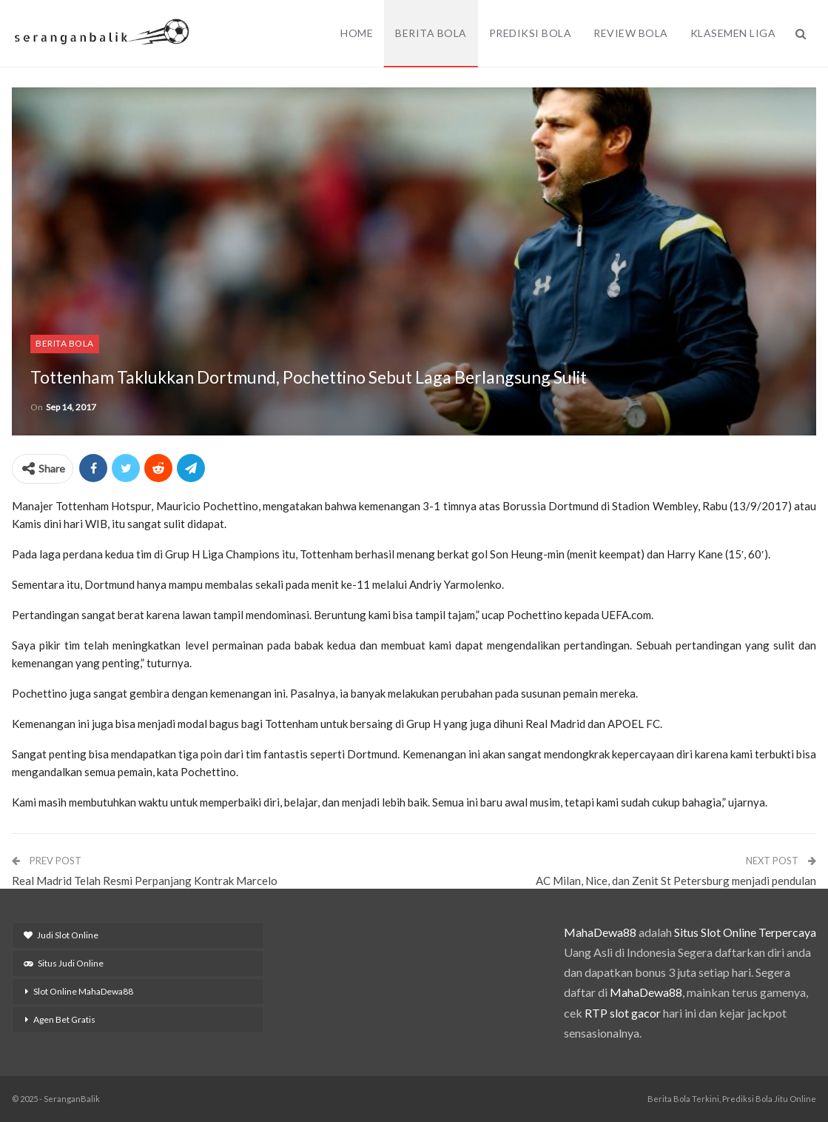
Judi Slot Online (61, 935)
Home (356, 33)
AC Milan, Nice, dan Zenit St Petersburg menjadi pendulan (676, 880)
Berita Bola (431, 33)
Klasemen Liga (733, 33)
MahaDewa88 (600, 932)
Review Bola (630, 33)
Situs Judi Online (64, 963)
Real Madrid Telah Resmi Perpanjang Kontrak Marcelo (144, 880)
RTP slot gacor (623, 1013)
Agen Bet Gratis (64, 1019)
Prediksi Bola (530, 33)
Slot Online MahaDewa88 (83, 991)
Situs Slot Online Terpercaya (745, 932)
